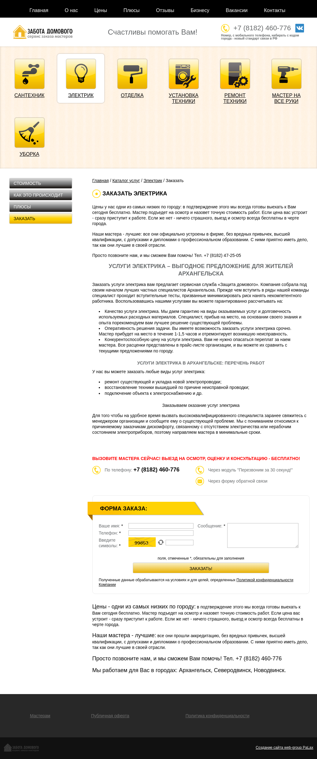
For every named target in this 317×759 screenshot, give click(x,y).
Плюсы (132, 10)
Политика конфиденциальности (217, 715)
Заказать (24, 218)
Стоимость (27, 183)
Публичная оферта (110, 715)
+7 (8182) (259, 658)
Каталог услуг (126, 180)
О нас (71, 10)
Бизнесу (200, 10)
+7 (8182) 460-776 (262, 28)
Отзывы (165, 10)
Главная (38, 10)
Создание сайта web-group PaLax (284, 747)
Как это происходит (38, 195)
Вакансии (237, 10)
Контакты (274, 10)
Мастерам (40, 715)
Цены (100, 10)
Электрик (153, 180)
